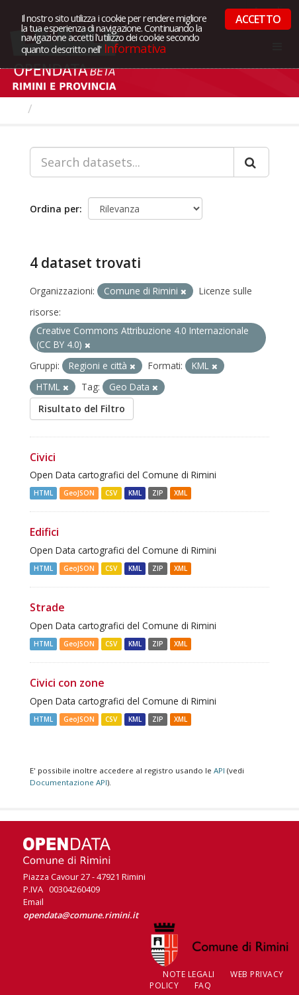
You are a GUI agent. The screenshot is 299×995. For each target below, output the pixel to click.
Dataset (62, 108)
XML (180, 493)
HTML (43, 493)
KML (135, 493)
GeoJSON (79, 493)
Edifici (44, 532)
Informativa (135, 48)
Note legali (189, 974)
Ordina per (54, 208)
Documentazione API (68, 782)
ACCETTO (257, 19)
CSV (111, 493)
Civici (43, 457)
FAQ (203, 985)
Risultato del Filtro (81, 408)
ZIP (157, 493)
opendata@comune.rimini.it (80, 915)
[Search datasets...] (132, 162)
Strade (47, 607)
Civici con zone (67, 682)
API (219, 770)
